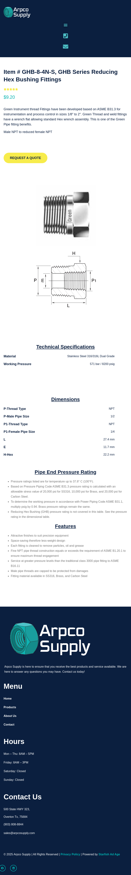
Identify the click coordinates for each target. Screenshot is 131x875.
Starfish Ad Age (109, 854)
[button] (65, 25)
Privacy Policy (70, 854)
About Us (10, 715)
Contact (9, 724)
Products (10, 707)
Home (8, 698)
